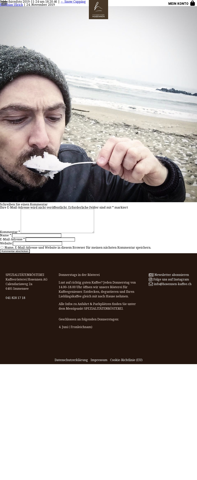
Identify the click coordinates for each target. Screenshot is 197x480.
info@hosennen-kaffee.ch (170, 288)
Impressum (99, 364)
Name (5, 240)
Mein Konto (178, 4)
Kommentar (10, 236)
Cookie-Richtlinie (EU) (126, 364)
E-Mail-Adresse (12, 244)
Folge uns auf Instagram (169, 284)
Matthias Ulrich (11, 4)
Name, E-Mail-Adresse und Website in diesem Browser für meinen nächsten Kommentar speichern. (78, 252)
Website (6, 248)
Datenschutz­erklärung (71, 364)
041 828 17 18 (15, 302)
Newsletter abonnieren (169, 279)
